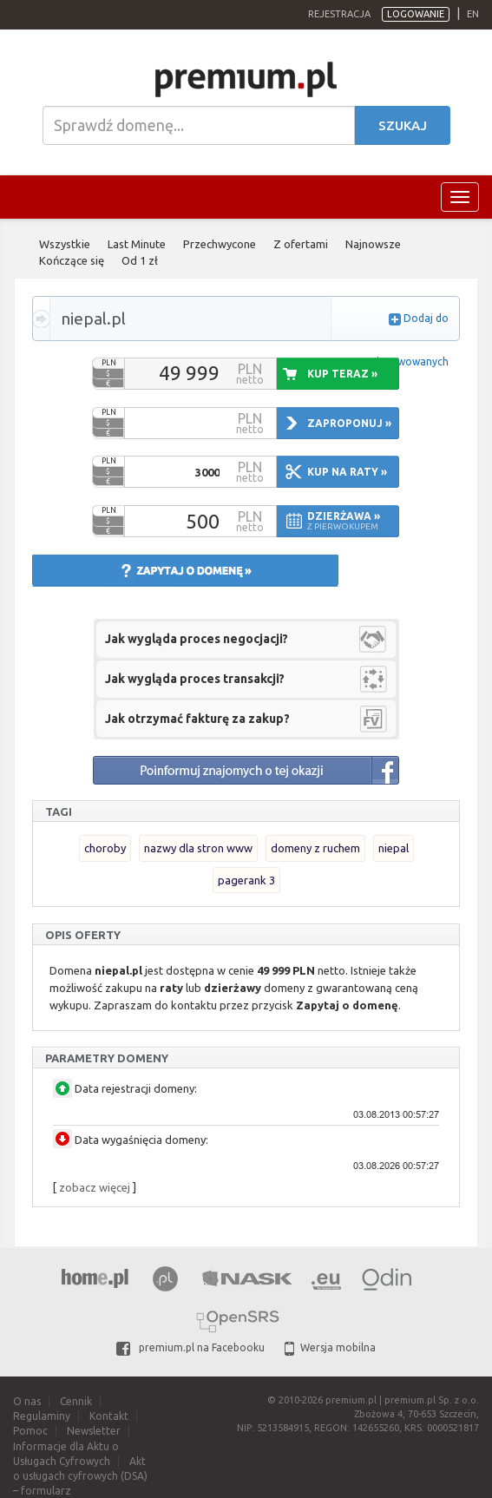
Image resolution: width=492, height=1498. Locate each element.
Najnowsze (373, 244)
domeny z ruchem (315, 848)
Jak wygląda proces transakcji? (195, 679)
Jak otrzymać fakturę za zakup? (197, 719)
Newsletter (94, 1430)
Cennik (76, 1401)
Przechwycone (219, 244)
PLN (109, 362)
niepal (393, 848)
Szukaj (402, 125)
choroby (105, 848)
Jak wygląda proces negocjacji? (196, 639)
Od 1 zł (139, 260)
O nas (27, 1401)
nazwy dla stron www (198, 848)
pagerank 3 (246, 880)
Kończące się (71, 260)
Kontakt (108, 1416)
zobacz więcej (94, 1187)
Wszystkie (64, 244)
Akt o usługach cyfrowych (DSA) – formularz (80, 1475)
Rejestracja (339, 14)
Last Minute (137, 244)
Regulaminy (41, 1416)
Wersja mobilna (330, 1347)
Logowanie (415, 14)
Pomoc (30, 1430)
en (473, 14)
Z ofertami (300, 244)
